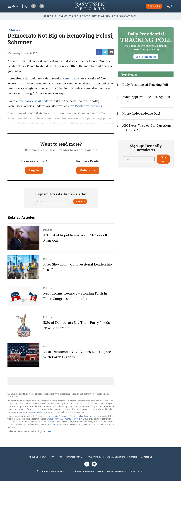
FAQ (60, 456)
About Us (33, 456)
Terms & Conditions (115, 456)
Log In (170, 6)
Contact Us (146, 456)
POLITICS (13, 29)
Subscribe (87, 170)
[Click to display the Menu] (13, 6)
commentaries (91, 416)
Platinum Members (56, 424)
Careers (133, 456)
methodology (82, 128)
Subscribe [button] (154, 6)
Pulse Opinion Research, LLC (46, 128)
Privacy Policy (94, 456)
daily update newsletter (33, 412)
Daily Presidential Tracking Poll (145, 84)
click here (47, 431)
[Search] (24, 6)
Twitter (80, 106)
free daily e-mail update (35, 101)
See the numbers (145, 56)
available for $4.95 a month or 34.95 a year (65, 419)
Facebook (95, 106)
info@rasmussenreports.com (88, 471)
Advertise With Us (75, 456)
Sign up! (80, 201)
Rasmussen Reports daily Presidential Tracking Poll (58, 416)
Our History (48, 456)
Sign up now (71, 78)
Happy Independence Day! (141, 113)
